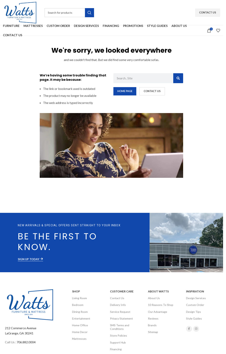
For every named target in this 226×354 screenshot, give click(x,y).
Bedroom (77, 304)
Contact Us (207, 12)
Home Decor (80, 332)
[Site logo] (21, 12)
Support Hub (118, 342)
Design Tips (193, 311)
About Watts (158, 291)
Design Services (196, 298)
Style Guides (194, 318)
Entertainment (81, 318)
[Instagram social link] (196, 329)
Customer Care (122, 291)
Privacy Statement (121, 318)
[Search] (69, 12)
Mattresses (79, 338)
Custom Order (195, 304)
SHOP (76, 291)
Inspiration (195, 291)
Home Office (80, 325)
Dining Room (80, 311)
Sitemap (153, 332)
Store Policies (118, 335)
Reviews (153, 318)
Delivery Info (118, 304)
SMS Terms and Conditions (119, 327)
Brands (152, 325)
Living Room (79, 298)
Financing (116, 349)
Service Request (120, 311)
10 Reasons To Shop (160, 304)
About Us (154, 298)
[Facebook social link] (189, 329)
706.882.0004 (26, 342)
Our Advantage (157, 311)
